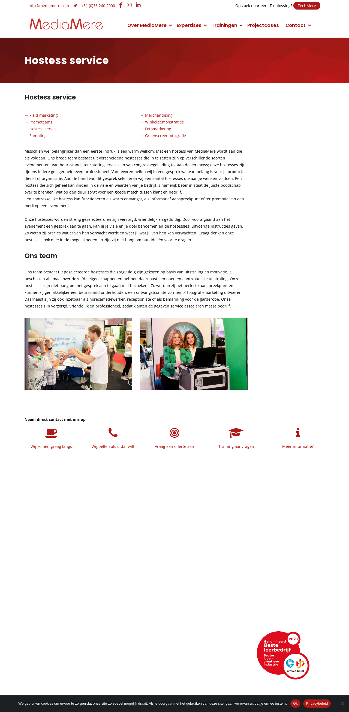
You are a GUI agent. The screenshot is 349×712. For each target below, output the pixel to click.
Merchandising (159, 115)
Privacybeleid (317, 703)
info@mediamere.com (49, 5)
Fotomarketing (158, 128)
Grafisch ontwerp (130, 602)
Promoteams (40, 122)
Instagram (199, 669)
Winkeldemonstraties (164, 122)
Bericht (261, 288)
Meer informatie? (298, 446)
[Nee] (342, 703)
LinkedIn (196, 654)
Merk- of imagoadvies (134, 617)
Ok (295, 703)
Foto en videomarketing (212, 610)
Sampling (38, 135)
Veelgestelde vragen (53, 677)
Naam (262, 207)
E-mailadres (267, 234)
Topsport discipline (51, 610)
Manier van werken (51, 602)
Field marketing (43, 115)
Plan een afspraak (289, 148)
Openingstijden (46, 662)
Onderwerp (265, 261)
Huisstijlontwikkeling (132, 625)
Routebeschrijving (49, 654)
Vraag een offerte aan (174, 446)
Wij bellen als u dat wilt (113, 446)
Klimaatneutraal (47, 617)
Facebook (199, 662)
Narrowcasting (201, 625)
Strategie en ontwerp (134, 610)
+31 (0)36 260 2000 (98, 5)
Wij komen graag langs (51, 446)
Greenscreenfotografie (165, 135)
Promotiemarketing (207, 617)
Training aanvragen (236, 446)
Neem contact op (288, 179)
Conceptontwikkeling (209, 602)
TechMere (307, 5)
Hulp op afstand (131, 669)
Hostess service (43, 128)
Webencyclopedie (50, 669)
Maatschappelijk (48, 625)
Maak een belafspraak (289, 164)
